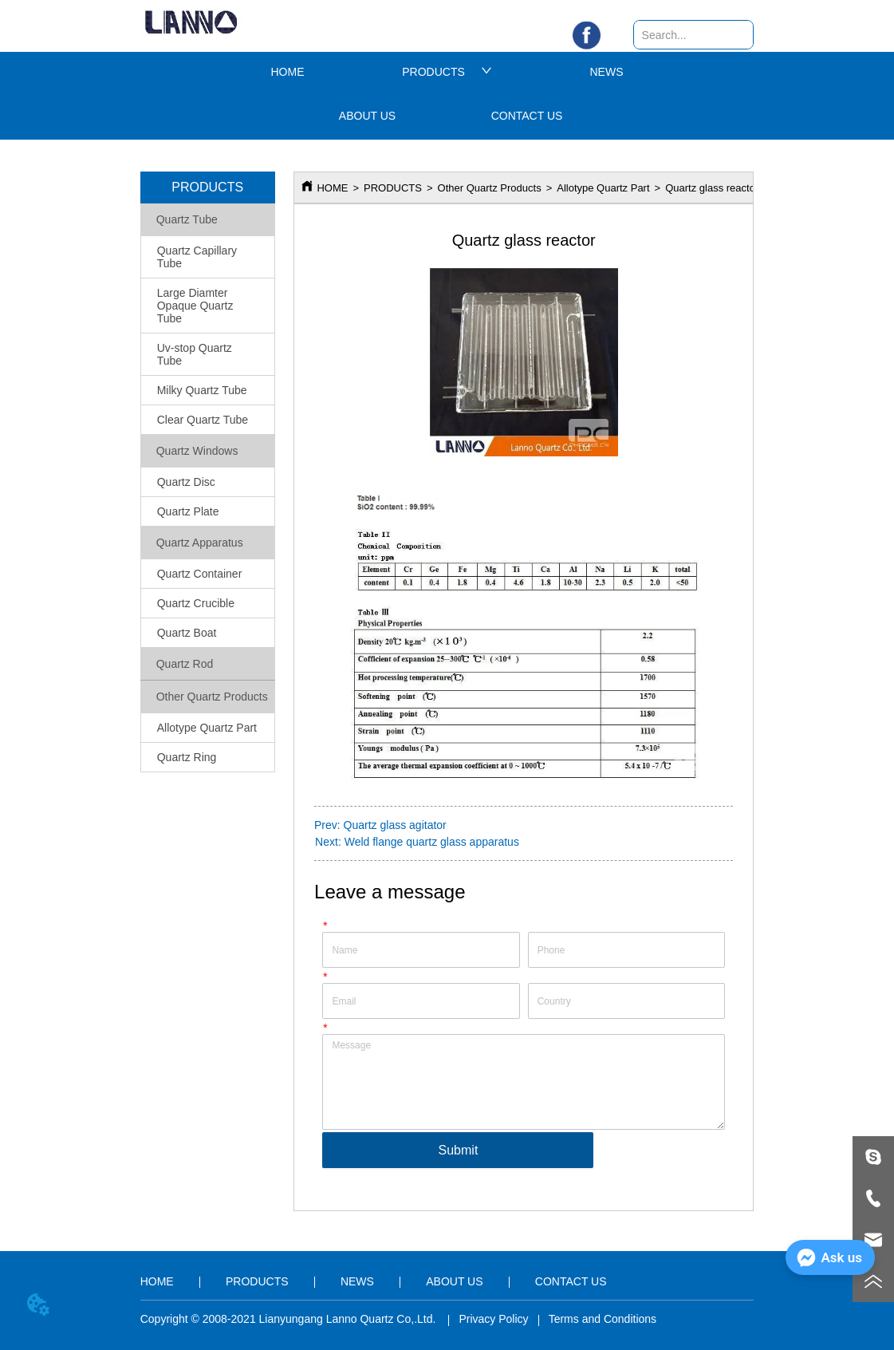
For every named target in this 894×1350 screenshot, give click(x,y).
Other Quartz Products (490, 188)
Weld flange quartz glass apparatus (432, 841)
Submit (459, 1150)
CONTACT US (527, 115)
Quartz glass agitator (395, 825)
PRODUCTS (447, 71)
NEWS (607, 71)
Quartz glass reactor (711, 188)
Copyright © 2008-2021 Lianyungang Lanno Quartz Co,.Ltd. (289, 1318)
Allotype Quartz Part (603, 188)
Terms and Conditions (602, 1318)
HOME (288, 71)
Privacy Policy (493, 1318)
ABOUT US (367, 115)
